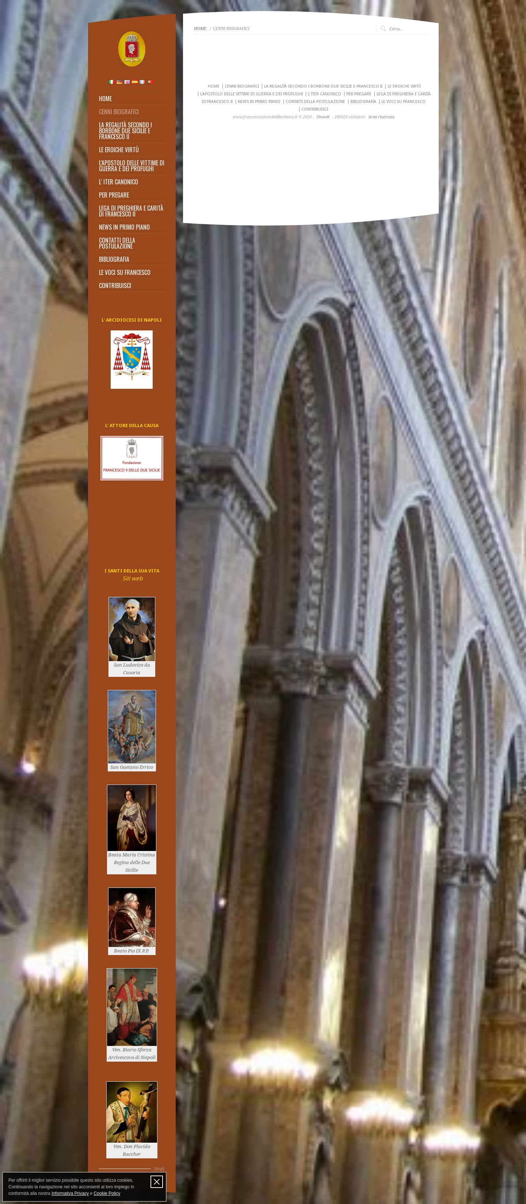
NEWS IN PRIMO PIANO (124, 227)
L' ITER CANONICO (118, 182)
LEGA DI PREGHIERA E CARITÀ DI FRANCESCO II (131, 211)
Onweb (323, 117)
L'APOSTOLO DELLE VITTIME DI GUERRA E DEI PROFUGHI (131, 166)
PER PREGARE (114, 195)
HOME (105, 98)
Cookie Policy (107, 1193)
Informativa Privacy (70, 1193)
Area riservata (381, 117)
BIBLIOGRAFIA (114, 259)
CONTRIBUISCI (115, 285)
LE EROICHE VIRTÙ (119, 150)
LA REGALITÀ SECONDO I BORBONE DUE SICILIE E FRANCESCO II (125, 130)
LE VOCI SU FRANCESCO (124, 272)
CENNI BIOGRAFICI (119, 112)
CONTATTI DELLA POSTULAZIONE (117, 243)
